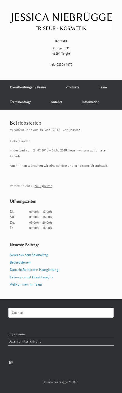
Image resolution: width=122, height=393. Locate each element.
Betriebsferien (20, 262)
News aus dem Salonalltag (29, 255)
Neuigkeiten (43, 186)
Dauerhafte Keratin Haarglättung (34, 269)
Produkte (72, 87)
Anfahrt (56, 102)
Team (103, 87)
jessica (75, 129)
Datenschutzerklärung (24, 341)
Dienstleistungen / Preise (28, 87)
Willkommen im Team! (26, 284)
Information (90, 102)
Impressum (16, 334)
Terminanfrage (20, 102)
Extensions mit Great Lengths (31, 277)
